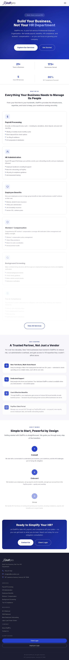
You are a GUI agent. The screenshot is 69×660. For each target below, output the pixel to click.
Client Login (34, 640)
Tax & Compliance (7, 602)
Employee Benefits (7, 593)
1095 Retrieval (6, 614)
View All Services (34, 326)
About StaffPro (6, 628)
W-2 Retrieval (6, 611)
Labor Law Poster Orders (9, 620)
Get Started (47, 47)
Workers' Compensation (9, 596)
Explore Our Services (25, 47)
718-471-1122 (8, 571)
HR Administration (7, 590)
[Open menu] (65, 3)
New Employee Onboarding (10, 617)
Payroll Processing (7, 587)
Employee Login (35, 645)
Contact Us (5, 631)
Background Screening (9, 599)
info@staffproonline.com (12, 574)
